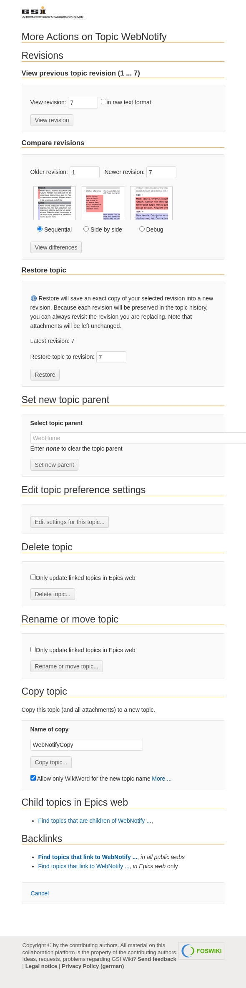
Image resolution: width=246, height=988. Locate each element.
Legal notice (41, 966)
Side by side (105, 229)
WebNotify (144, 36)
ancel (40, 893)
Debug (154, 229)
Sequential (57, 229)
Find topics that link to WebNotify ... (88, 857)
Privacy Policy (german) (93, 966)
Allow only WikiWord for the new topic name (90, 778)
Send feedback (157, 959)
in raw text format (128, 102)
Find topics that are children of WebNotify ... (94, 820)
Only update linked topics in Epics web (86, 578)
